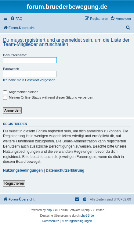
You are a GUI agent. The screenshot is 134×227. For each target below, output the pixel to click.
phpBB (51, 210)
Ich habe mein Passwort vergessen (29, 80)
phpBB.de (87, 215)
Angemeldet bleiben (20, 92)
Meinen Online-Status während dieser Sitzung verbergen (48, 97)
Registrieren (14, 183)
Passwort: (11, 69)
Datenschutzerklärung (65, 170)
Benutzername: (15, 55)
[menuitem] (16, 18)
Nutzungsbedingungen (23, 170)
